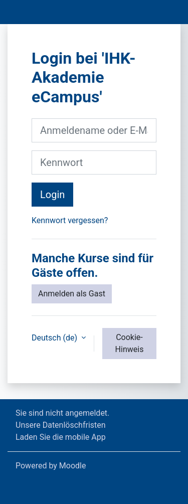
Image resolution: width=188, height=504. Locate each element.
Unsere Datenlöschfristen (61, 425)
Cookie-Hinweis (129, 343)
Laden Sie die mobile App (61, 437)
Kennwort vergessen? (70, 220)
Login (52, 195)
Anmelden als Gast (71, 293)
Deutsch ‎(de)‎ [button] (55, 338)
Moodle (72, 465)
